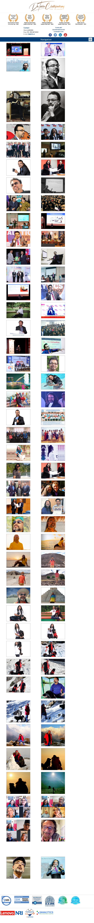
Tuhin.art (58, 27)
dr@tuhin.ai (31, 34)
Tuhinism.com (58, 31)
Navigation (46, 39)
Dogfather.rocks (58, 29)
